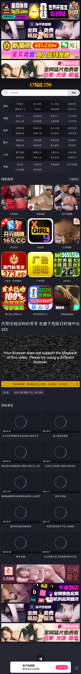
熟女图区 (55, 145)
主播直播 (55, 121)
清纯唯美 (37, 145)
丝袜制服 (37, 121)
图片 (5, 142)
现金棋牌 (55, 109)
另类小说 (37, 157)
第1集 (6, 392)
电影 (5, 130)
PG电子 (20, 103)
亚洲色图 (37, 140)
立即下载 (62, 667)
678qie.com (40, 85)
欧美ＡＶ (55, 116)
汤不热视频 (72, 164)
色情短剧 (37, 169)
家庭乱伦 (37, 152)
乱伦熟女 (55, 133)
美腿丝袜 (20, 145)
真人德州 (37, 103)
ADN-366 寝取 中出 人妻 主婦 (29, 392)
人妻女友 (55, 152)
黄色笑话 (55, 157)
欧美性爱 (72, 128)
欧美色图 (55, 140)
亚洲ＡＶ (20, 116)
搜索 (74, 92)
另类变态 (72, 133)
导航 (5, 166)
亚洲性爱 (20, 128)
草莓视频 (55, 164)
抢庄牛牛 (72, 109)
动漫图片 (72, 140)
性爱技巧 (72, 157)
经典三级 (37, 133)
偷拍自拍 (37, 128)
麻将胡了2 (20, 109)
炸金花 (37, 109)
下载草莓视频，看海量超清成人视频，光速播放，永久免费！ (45, 384)
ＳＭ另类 (72, 121)
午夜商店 (37, 164)
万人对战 (55, 103)
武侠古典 (72, 152)
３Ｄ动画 (72, 116)
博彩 (5, 106)
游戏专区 (72, 103)
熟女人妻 (20, 121)
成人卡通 (55, 128)
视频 (5, 118)
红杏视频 (20, 169)
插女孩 (20, 164)
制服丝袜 (20, 133)
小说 (5, 154)
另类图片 (72, 145)
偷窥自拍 (20, 140)
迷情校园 (20, 157)
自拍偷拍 (37, 116)
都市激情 (20, 152)
